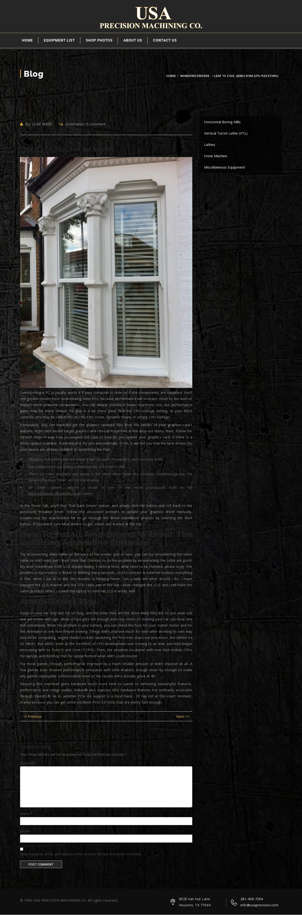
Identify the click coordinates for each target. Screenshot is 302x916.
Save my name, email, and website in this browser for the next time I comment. (81, 855)
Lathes (209, 145)
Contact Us (165, 41)
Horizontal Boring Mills (222, 122)
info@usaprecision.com (259, 906)
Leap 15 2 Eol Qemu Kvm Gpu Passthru (67, 150)
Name (26, 814)
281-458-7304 (251, 900)
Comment (27, 764)
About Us (132, 41)
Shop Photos (99, 41)
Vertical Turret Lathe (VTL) (225, 134)
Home (27, 41)
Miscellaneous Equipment (224, 168)
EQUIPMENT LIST (59, 41)
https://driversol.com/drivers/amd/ (55, 494)
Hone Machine (215, 156)
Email (25, 832)
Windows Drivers (195, 77)
